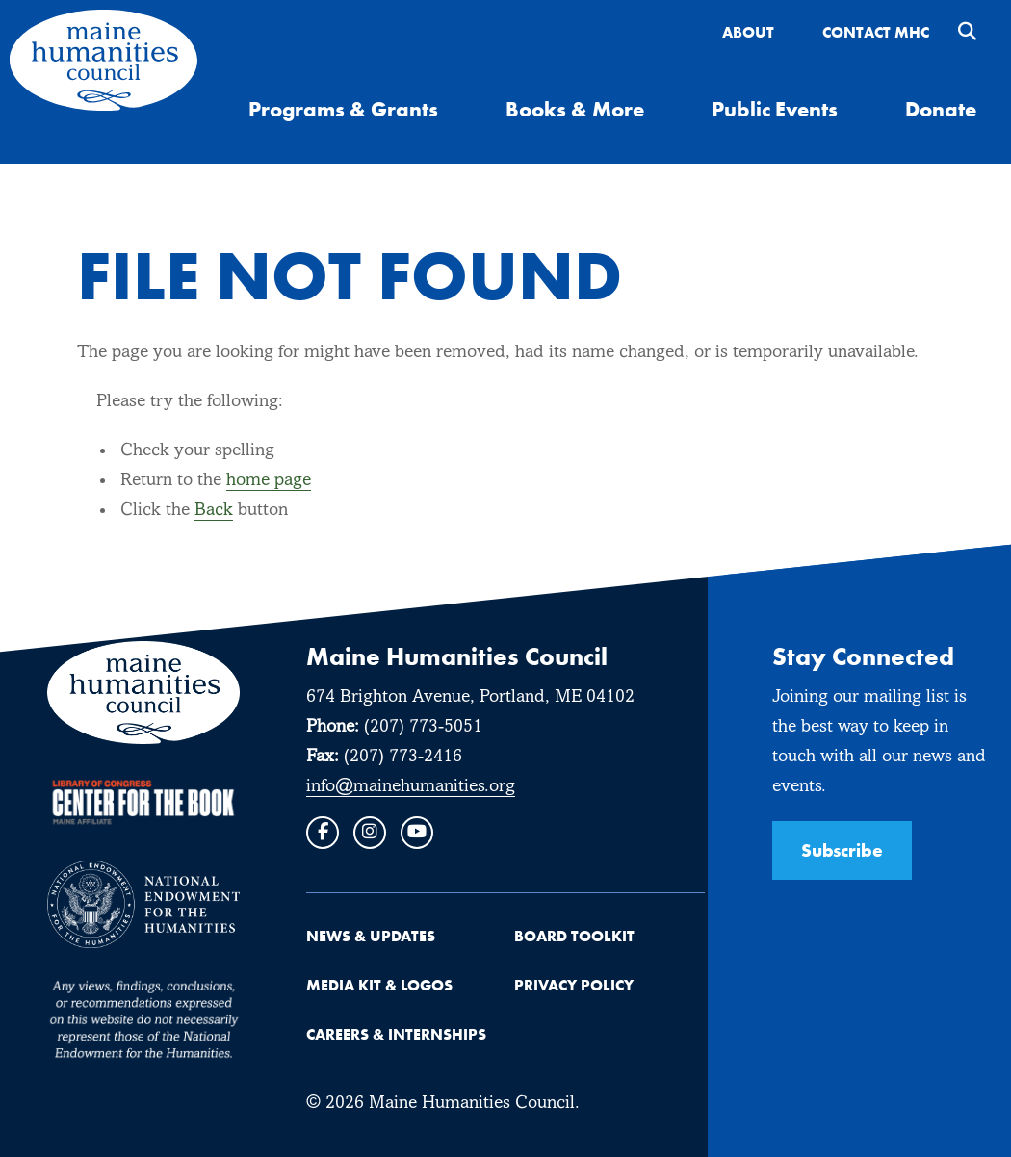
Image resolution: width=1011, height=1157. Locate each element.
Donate (940, 108)
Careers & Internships (396, 1033)
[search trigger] (967, 33)
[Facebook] (322, 832)
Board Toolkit (574, 935)
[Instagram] (369, 832)
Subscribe (842, 849)
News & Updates (370, 935)
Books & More (575, 108)
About (748, 31)
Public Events (775, 108)
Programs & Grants (343, 108)
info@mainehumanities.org (410, 787)
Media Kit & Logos (379, 984)
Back (213, 510)
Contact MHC (875, 31)
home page (268, 481)
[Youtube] (417, 832)
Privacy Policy (574, 984)
